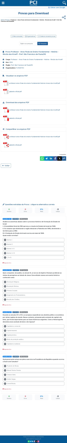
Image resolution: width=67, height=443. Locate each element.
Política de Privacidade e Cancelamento (33, 436)
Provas (7, 20)
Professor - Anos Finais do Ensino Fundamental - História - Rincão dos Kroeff (37, 59)
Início (2, 20)
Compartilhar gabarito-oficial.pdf (33, 144)
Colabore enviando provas (46, 36)
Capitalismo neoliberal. (12, 344)
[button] (3, 3)
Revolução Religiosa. (11, 282)
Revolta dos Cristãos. (12, 299)
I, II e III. (8, 257)
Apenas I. (8, 240)
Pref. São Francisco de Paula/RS (22, 65)
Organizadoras (30, 36)
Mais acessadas (17, 36)
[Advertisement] (33, 28)
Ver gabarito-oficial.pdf (33, 91)
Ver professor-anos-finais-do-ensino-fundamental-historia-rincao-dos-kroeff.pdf (33, 83)
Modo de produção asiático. (14, 339)
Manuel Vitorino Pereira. (12, 370)
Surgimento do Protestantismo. (14, 295)
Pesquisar (42, 43)
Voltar (6, 166)
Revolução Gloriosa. (11, 286)
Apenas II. (8, 244)
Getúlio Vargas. (10, 379)
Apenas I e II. (9, 249)
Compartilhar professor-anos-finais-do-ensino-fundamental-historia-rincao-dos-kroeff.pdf (33, 136)
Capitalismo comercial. (12, 326)
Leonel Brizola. (10, 383)
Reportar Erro (7, 263)
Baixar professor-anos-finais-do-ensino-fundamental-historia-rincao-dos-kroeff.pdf (33, 109)
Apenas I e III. (9, 253)
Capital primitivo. (10, 335)
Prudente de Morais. (11, 366)
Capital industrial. (10, 331)
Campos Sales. (10, 375)
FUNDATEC (20, 68)
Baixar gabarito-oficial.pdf (33, 118)
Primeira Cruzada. (10, 291)
